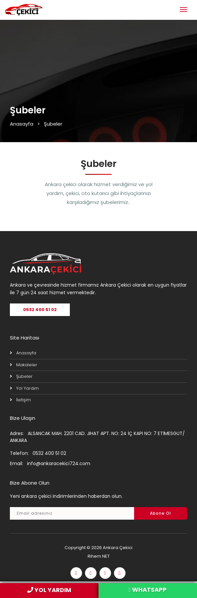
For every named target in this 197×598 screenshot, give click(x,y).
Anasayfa (21, 123)
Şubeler (24, 376)
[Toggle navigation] (183, 9)
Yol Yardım (27, 388)
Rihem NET (99, 556)
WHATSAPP (148, 589)
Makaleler (26, 365)
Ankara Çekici (117, 547)
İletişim (23, 400)
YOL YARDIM (49, 590)
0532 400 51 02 (40, 309)
